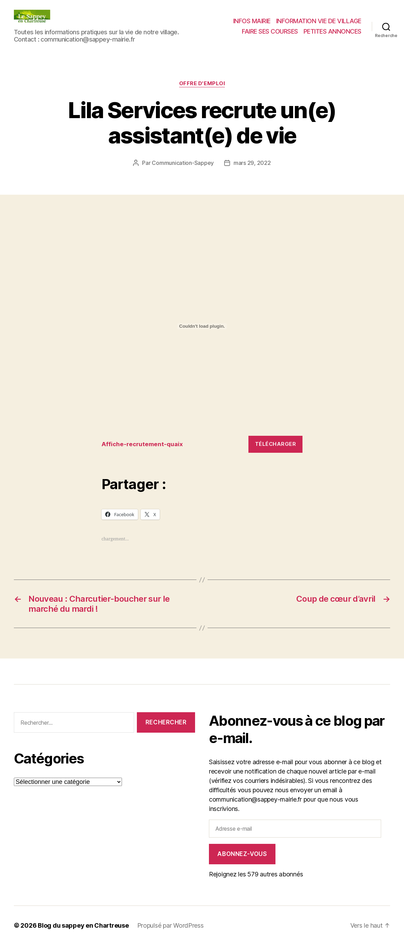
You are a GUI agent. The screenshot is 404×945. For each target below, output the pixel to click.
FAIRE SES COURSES (270, 31)
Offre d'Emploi (202, 83)
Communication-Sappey (183, 162)
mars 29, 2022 (252, 162)
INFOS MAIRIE (252, 21)
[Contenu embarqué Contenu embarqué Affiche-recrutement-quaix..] (202, 326)
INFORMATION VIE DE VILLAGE (318, 21)
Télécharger (275, 444)
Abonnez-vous (242, 853)
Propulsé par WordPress (170, 925)
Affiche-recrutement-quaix (142, 444)
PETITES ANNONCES (332, 31)
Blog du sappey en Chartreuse (83, 925)
